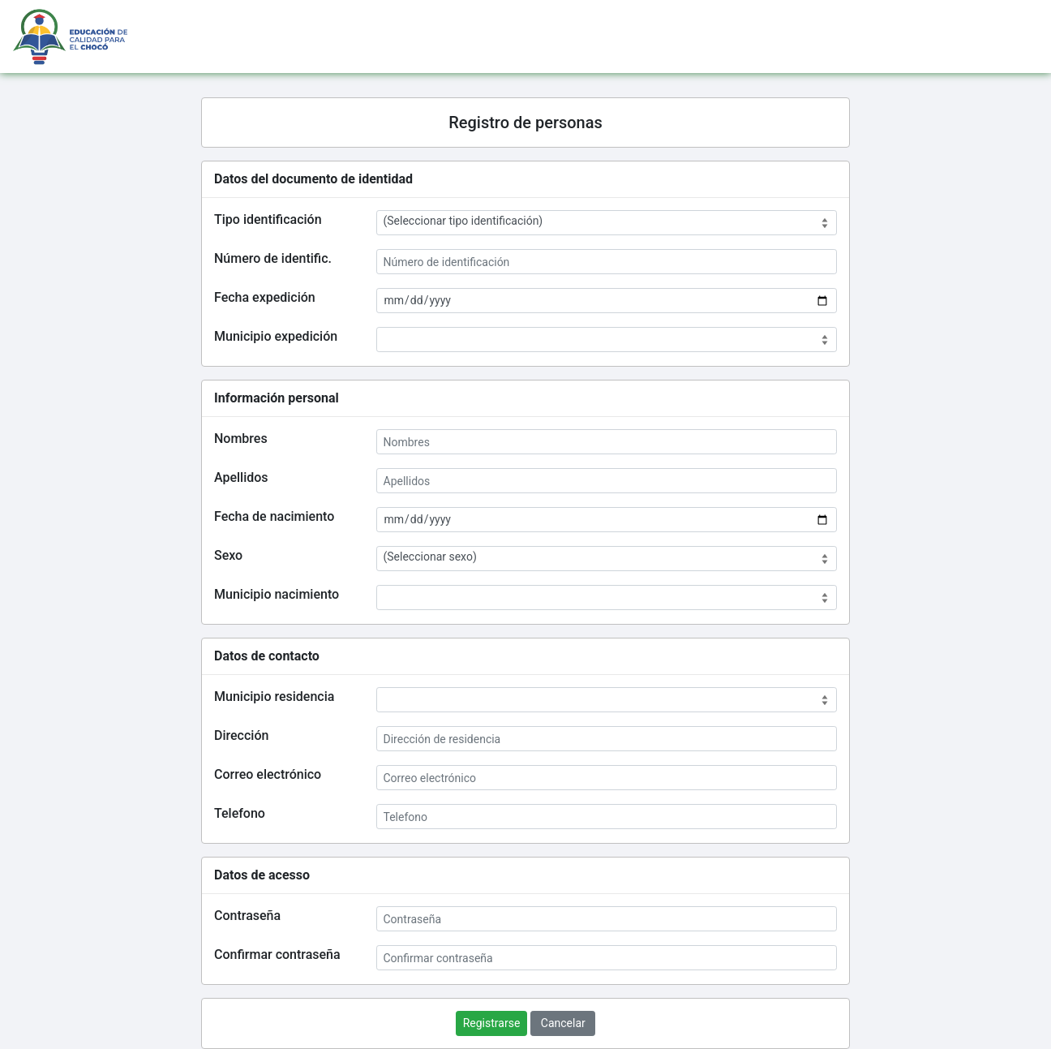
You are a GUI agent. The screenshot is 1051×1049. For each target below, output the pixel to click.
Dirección (241, 735)
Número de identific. (273, 258)
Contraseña (247, 915)
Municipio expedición (275, 336)
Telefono (239, 813)
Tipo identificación (268, 219)
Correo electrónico (267, 774)
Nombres (241, 438)
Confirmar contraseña (277, 954)
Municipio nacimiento (276, 594)
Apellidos (241, 477)
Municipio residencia (274, 696)
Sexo (228, 555)
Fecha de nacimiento (274, 516)
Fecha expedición (264, 297)
